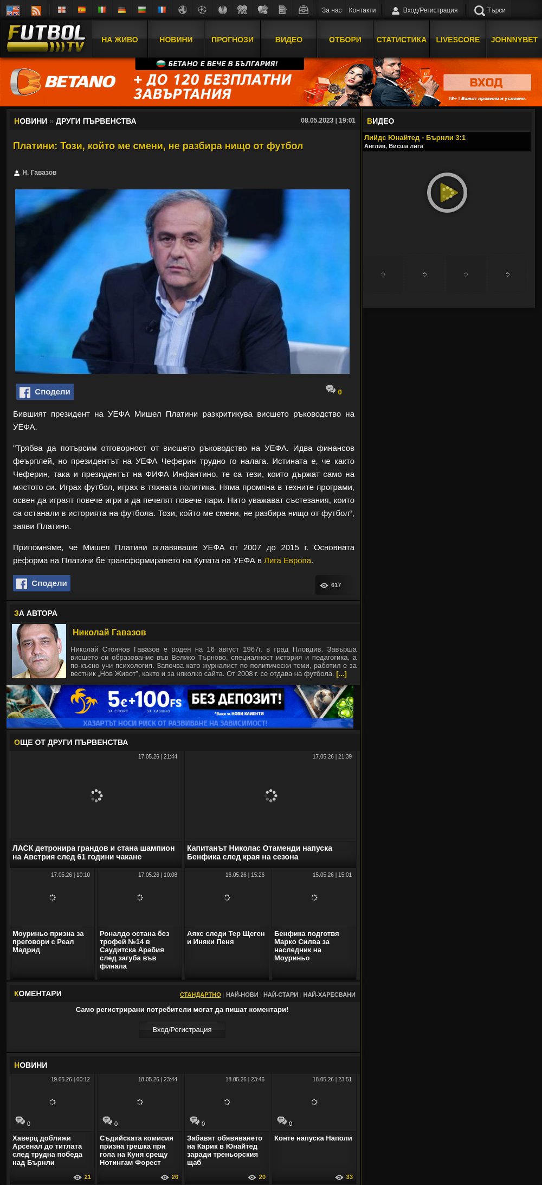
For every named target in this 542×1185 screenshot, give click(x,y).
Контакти (362, 10)
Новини (175, 39)
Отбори (345, 39)
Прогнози (232, 39)
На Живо (119, 39)
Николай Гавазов (109, 632)
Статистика (402, 39)
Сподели (45, 392)
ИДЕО (380, 121)
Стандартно (200, 994)
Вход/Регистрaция (181, 1029)
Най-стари (280, 994)
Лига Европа (287, 560)
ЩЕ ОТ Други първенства (71, 742)
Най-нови (242, 994)
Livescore (458, 39)
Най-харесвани (329, 994)
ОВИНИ (30, 1065)
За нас (332, 10)
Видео (288, 39)
